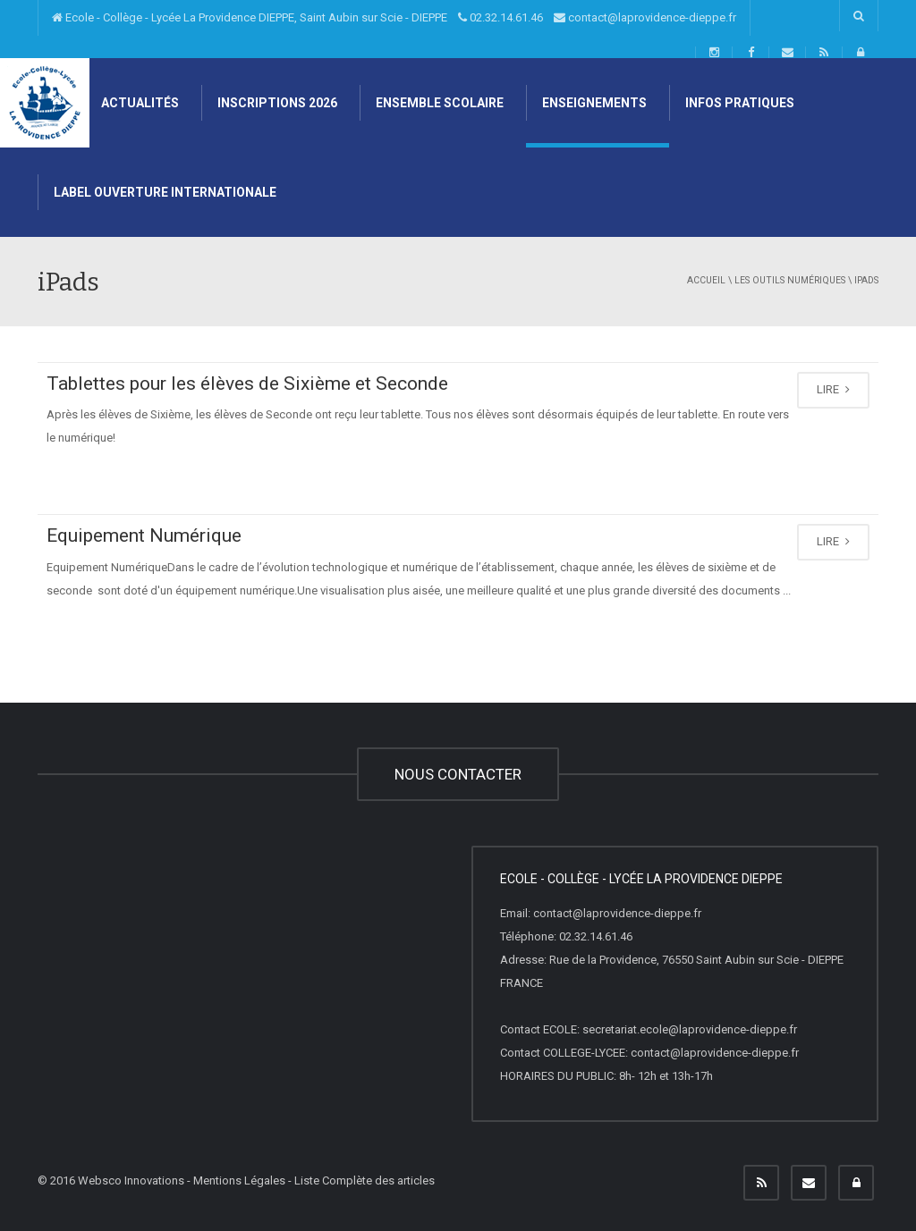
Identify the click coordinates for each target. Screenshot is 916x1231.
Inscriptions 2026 (276, 103)
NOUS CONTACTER (458, 774)
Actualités (138, 103)
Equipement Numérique (144, 535)
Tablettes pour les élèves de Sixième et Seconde (247, 383)
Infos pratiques (738, 103)
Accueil (706, 280)
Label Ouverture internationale (163, 192)
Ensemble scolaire (438, 103)
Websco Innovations (131, 1180)
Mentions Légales (239, 1180)
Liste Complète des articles (364, 1180)
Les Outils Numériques (789, 280)
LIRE (833, 389)
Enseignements (593, 103)
